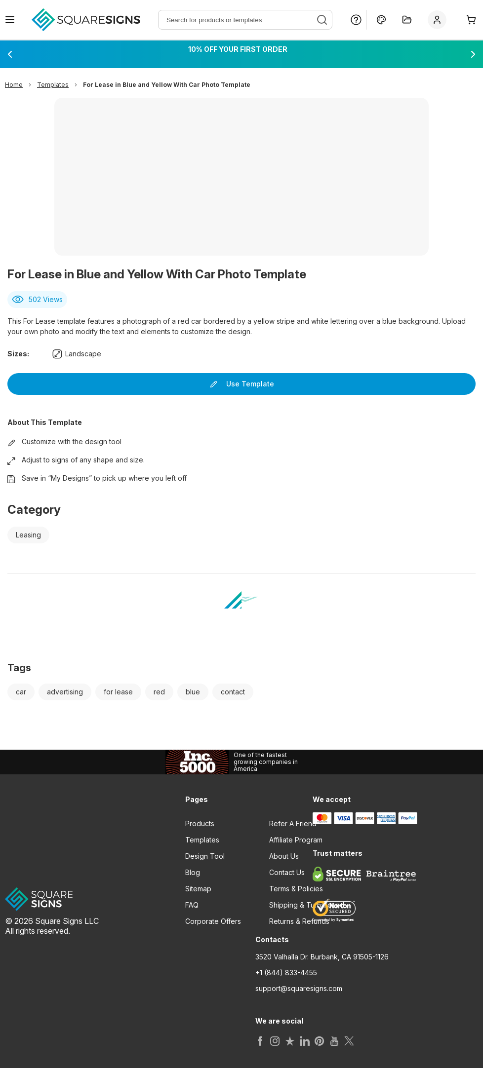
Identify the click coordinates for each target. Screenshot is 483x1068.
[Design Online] (381, 20)
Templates (202, 840)
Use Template (241, 384)
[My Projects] (407, 20)
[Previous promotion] (10, 54)
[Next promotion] (473, 54)
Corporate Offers (213, 921)
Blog (192, 872)
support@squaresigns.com (298, 988)
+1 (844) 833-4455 (286, 972)
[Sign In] (439, 19)
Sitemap (198, 888)
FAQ (192, 905)
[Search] (322, 20)
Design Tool (205, 856)
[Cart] (471, 20)
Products (199, 823)
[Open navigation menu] (10, 20)
